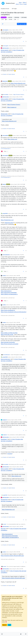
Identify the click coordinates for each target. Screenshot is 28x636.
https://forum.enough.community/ (9, 344)
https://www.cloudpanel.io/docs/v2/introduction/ (13, 312)
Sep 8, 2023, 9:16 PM (21, 155)
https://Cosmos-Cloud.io (18, 94)
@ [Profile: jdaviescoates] (9, 222)
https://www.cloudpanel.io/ (8, 310)
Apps (20, 2)
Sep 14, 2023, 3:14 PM (16, 419)
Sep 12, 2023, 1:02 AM (17, 357)
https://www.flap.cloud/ (7, 334)
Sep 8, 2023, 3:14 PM (17, 96)
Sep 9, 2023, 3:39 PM (16, 213)
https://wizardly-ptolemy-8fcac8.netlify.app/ (12, 555)
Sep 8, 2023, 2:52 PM (20, 81)
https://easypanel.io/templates (9, 292)
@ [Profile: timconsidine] (4, 99)
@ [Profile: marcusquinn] (5, 50)
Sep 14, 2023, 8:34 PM (18, 568)
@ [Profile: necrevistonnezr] (5, 359)
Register (4, 625)
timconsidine (5, 94)
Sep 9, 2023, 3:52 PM (19, 254)
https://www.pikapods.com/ (18, 83)
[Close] (25, 596)
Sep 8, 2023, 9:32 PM (19, 184)
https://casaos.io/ (11, 107)
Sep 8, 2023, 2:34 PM (17, 29)
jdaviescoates (5, 48)
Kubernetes (5, 81)
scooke (4, 275)
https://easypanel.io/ (6, 291)
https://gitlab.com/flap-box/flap (9, 333)
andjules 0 (4, 419)
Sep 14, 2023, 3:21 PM (18, 437)
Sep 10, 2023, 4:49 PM (15, 322)
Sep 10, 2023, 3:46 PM (15, 275)
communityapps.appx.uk (5, 148)
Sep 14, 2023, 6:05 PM (15, 551)
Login (9, 625)
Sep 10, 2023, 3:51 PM (15, 304)
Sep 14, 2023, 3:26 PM (18, 466)
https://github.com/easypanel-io (9, 294)
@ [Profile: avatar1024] (4, 499)
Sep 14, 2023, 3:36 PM (18, 526)
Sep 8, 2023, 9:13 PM (21, 135)
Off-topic (3, 17)
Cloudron (4, 74)
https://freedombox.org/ (7, 220)
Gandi (10, 74)
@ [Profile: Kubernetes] (4, 114)
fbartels (4, 184)
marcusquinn (5, 29)
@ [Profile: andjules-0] (4, 439)
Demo (17, 4)
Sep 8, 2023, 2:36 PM (18, 48)
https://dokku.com (12, 139)
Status (24, 2)
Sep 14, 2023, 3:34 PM (18, 497)
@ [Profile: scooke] (3, 528)
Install (25, 4)
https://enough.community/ (8, 342)
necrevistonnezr (6, 254)
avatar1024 (5, 213)
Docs (21, 4)
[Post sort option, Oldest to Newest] (2, 24)
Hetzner (13, 74)
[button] (2, 634)
